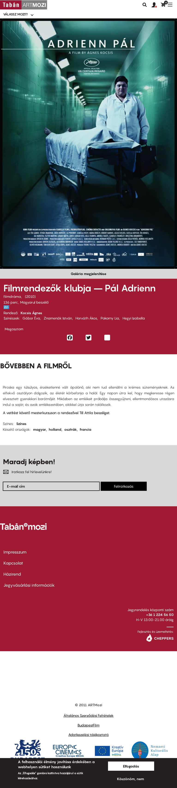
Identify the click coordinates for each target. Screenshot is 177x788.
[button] (156, 5)
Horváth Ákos (86, 318)
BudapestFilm (88, 725)
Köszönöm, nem (130, 779)
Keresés (144, 5)
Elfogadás (131, 766)
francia (85, 429)
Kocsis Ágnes (31, 313)
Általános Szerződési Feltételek (88, 715)
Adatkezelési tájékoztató (88, 734)
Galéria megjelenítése (88, 274)
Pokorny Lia (110, 318)
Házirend (12, 574)
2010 (30, 296)
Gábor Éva (31, 318)
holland (55, 429)
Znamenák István (58, 318)
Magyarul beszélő (34, 302)
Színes (21, 424)
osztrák (70, 429)
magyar (39, 429)
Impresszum (15, 552)
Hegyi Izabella (134, 318)
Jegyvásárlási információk (29, 585)
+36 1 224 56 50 (160, 614)
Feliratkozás (123, 486)
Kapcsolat (13, 563)
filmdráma (12, 296)
